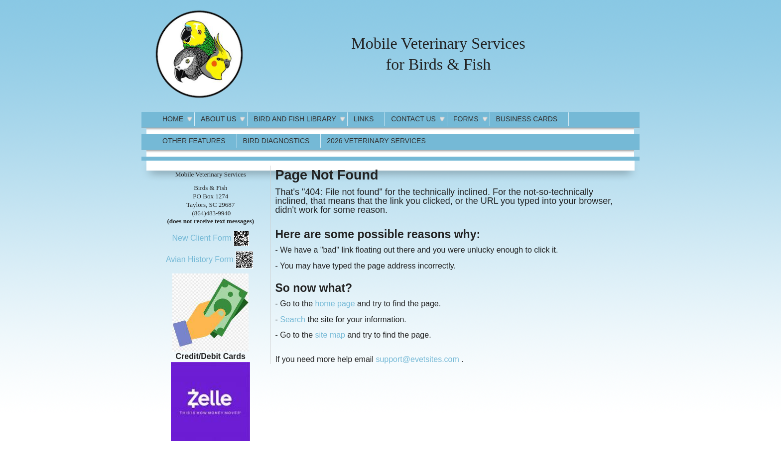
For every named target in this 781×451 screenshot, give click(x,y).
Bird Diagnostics (276, 141)
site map (330, 335)
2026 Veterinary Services (376, 141)
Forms (466, 119)
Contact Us (413, 119)
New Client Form (201, 238)
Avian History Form (200, 259)
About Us (218, 119)
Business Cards (527, 119)
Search (292, 319)
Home (172, 119)
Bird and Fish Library (295, 119)
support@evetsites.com (417, 359)
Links (364, 119)
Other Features (194, 141)
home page (335, 303)
